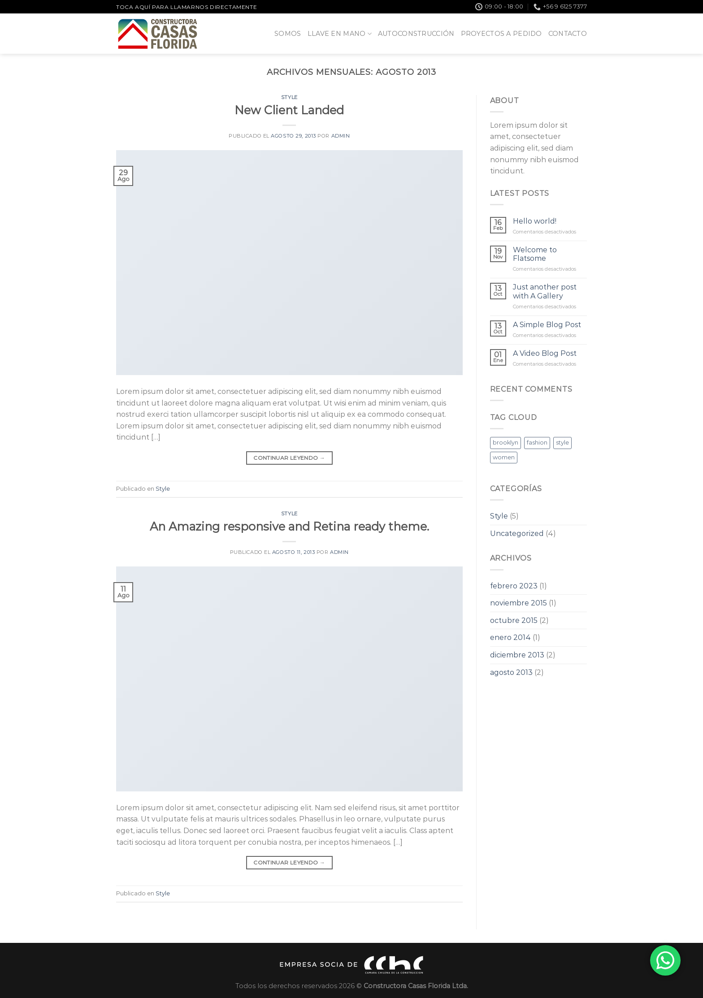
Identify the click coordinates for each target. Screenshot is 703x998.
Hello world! (534, 221)
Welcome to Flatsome (535, 254)
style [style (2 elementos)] (562, 442)
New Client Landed (289, 110)
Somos (287, 34)
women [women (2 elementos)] (504, 457)
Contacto (567, 34)
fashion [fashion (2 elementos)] (537, 442)
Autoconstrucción (416, 34)
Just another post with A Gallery (545, 291)
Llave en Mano (340, 34)
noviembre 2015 (518, 603)
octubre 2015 (514, 620)
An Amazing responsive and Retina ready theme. (289, 526)
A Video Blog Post (545, 353)
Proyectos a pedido (501, 34)
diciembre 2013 (517, 655)
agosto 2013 (511, 672)
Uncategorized (517, 533)
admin (340, 136)
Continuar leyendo (289, 458)
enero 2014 (510, 637)
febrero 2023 (514, 586)
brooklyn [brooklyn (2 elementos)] (505, 442)
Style (289, 97)
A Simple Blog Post (547, 324)
